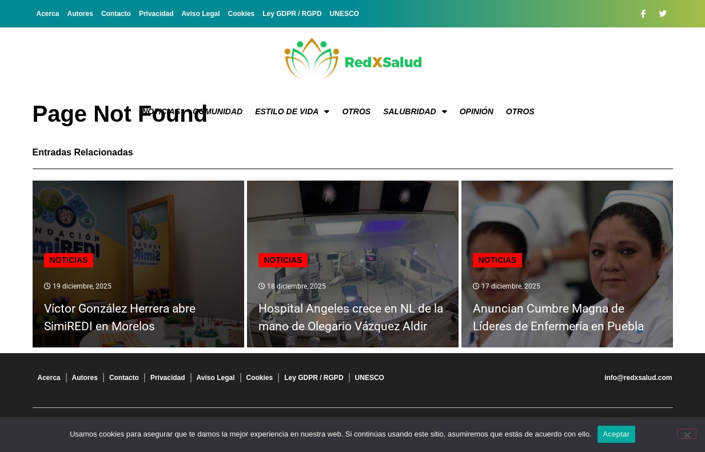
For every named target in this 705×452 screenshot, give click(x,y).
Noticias (161, 111)
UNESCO (344, 14)
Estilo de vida (292, 111)
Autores (80, 14)
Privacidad (156, 14)
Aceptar (616, 434)
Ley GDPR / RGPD (291, 14)
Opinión (476, 111)
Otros (356, 111)
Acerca (48, 14)
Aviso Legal (201, 14)
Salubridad (415, 111)
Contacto (116, 14)
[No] (686, 434)
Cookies (241, 14)
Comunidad (217, 111)
